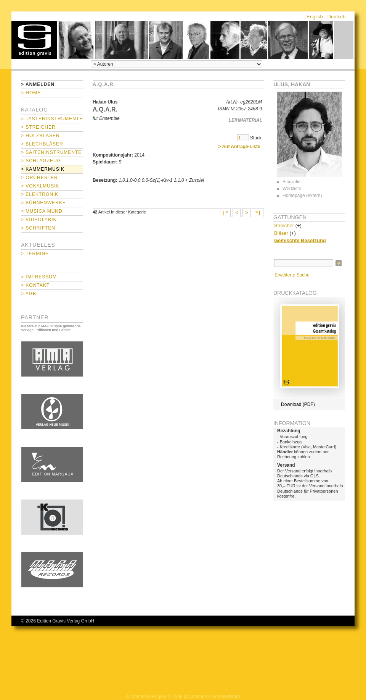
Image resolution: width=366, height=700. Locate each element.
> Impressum (39, 277)
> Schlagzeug (41, 160)
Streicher (284, 225)
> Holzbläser (40, 135)
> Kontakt (35, 285)
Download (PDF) (298, 404)
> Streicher (38, 127)
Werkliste (292, 188)
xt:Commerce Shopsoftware (212, 696)
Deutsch (336, 16)
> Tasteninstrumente (52, 118)
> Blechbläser (42, 144)
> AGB (28, 293)
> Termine (35, 253)
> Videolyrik (38, 219)
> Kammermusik (42, 169)
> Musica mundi (42, 211)
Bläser (281, 233)
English (315, 16)
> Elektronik (39, 194)
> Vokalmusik (40, 186)
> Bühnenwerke (43, 202)
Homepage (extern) (302, 195)
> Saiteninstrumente (51, 152)
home (34, 40)
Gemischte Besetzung (300, 240)
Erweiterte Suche (291, 275)
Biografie (291, 181)
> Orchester (39, 177)
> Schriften (38, 228)
